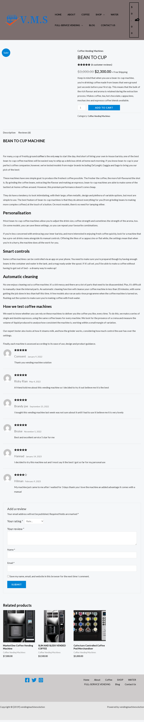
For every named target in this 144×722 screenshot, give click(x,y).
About (69, 14)
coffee (40, 156)
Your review (15, 529)
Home (57, 14)
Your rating (15, 521)
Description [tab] (9, 132)
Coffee (81, 14)
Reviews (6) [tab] (25, 132)
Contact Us (104, 25)
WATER (107, 14)
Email (11, 563)
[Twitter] (34, 681)
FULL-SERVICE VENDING (66, 25)
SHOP (93, 14)
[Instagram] (40, 681)
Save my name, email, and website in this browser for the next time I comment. (49, 577)
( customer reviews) (102, 64)
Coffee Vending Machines (91, 50)
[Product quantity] (82, 107)
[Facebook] (27, 681)
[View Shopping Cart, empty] (134, 20)
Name (11, 550)
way (57, 156)
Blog (89, 25)
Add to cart (105, 107)
